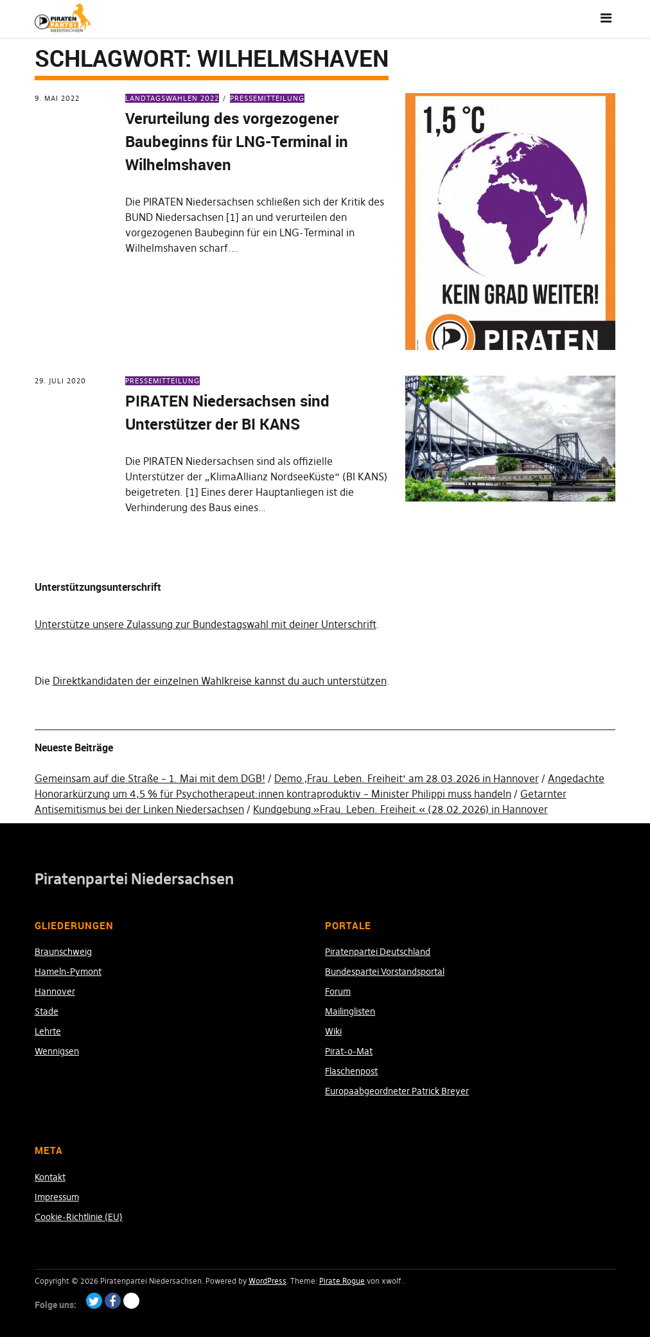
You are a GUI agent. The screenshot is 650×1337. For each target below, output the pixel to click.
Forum (338, 991)
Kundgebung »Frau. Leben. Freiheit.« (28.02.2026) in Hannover (400, 809)
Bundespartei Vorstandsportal (384, 971)
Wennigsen (57, 1051)
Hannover (55, 991)
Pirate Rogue (342, 1281)
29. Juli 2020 (60, 380)
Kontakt (50, 1177)
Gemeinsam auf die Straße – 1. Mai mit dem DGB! (150, 778)
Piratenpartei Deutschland (377, 951)
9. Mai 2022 (57, 98)
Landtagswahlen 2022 (172, 98)
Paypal (131, 1301)
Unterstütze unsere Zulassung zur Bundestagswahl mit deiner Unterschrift (205, 624)
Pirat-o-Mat (349, 1051)
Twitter (94, 1301)
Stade (46, 1011)
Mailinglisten (350, 1011)
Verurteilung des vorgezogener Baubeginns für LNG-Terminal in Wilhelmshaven (236, 141)
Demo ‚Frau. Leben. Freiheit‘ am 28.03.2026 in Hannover (406, 778)
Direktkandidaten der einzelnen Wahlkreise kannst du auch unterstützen (220, 680)
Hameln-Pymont (68, 971)
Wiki (333, 1031)
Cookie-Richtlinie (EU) (79, 1217)
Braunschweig (63, 951)
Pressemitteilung (267, 98)
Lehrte (48, 1031)
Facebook (113, 1301)
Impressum (57, 1197)
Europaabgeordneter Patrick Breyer (397, 1091)
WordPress (267, 1281)
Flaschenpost (351, 1071)
